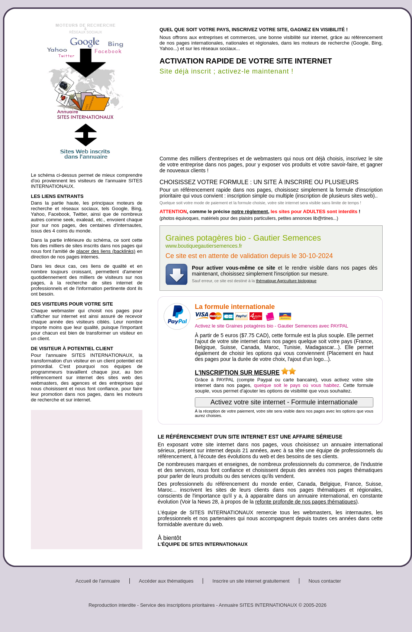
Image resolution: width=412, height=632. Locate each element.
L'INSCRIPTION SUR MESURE (237, 372)
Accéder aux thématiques (166, 581)
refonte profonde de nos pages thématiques (305, 502)
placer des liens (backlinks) (105, 251)
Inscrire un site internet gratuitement (250, 581)
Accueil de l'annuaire (97, 581)
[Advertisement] (69, 479)
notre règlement (249, 211)
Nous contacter (325, 581)
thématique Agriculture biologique (286, 280)
